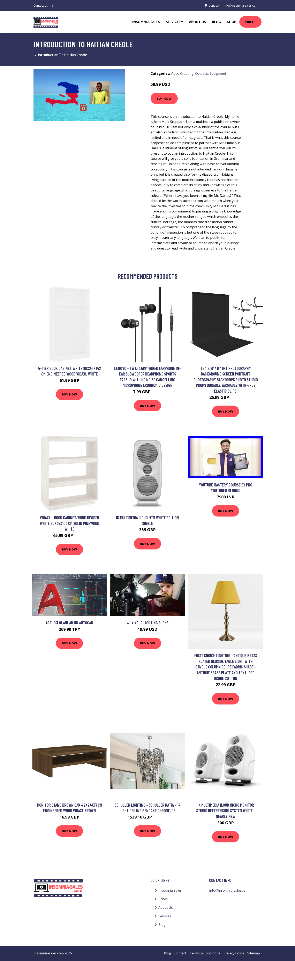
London (214, 5)
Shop (231, 22)
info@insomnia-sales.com (241, 5)
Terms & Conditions (205, 953)
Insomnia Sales (146, 22)
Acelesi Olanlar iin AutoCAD (69, 622)
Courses (201, 73)
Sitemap (253, 953)
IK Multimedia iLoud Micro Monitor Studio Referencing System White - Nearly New (225, 810)
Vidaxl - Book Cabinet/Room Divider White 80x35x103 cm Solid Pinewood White (69, 523)
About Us (197, 22)
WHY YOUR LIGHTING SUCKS (147, 622)
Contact (180, 953)
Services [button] (173, 22)
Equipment (218, 73)
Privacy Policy (234, 953)
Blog (216, 22)
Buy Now (164, 98)
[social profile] (52, 5)
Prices (250, 22)
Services (164, 916)
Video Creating (182, 73)
